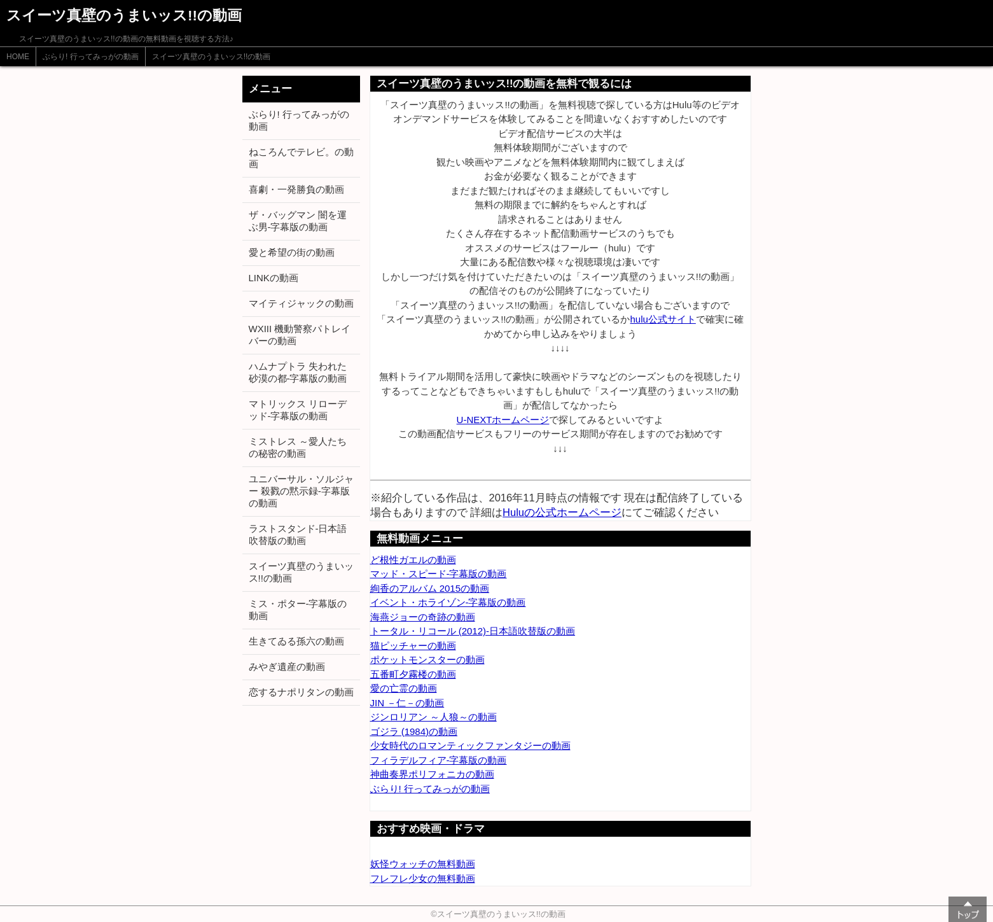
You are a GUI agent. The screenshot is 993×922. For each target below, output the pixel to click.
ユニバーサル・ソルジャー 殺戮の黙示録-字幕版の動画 (301, 490)
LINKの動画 (273, 277)
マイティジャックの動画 (301, 303)
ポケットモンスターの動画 (427, 659)
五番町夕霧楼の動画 (413, 674)
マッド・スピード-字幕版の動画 (438, 573)
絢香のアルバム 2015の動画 (430, 588)
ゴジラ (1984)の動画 (414, 731)
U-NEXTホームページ (503, 419)
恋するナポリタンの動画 (301, 692)
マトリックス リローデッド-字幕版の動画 (298, 409)
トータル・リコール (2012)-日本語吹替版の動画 (473, 630)
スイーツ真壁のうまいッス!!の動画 (211, 56)
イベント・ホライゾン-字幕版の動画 (448, 602)
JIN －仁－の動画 (407, 702)
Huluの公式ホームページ (562, 512)
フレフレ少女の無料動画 (422, 878)
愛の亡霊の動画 (403, 688)
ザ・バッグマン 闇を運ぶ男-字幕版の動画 (298, 220)
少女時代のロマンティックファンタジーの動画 (470, 745)
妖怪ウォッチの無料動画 (422, 863)
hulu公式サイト (662, 319)
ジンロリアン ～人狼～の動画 (433, 716)
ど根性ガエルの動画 (413, 559)
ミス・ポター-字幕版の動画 (298, 609)
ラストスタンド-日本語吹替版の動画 (298, 534)
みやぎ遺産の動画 (287, 666)
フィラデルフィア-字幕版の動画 (438, 760)
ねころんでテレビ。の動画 (301, 157)
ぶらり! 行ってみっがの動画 (91, 56)
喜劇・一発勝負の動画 (296, 189)
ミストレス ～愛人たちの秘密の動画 (298, 447)
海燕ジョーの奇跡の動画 (422, 616)
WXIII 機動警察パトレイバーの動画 (300, 334)
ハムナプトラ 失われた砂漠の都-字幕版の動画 (298, 372)
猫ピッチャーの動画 (413, 645)
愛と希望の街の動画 (292, 252)
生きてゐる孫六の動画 (296, 641)
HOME (17, 56)
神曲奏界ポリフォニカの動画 (432, 774)
